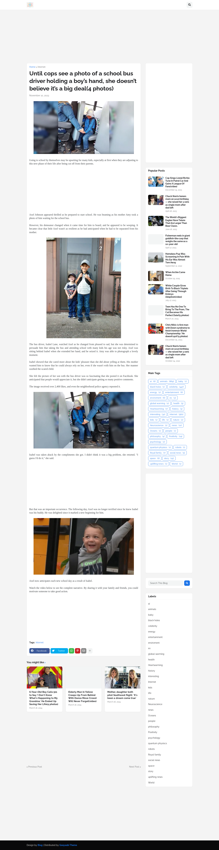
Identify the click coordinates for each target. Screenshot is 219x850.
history (177, 409)
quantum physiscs (160, 447)
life (165, 420)
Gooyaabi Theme (68, 845)
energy (155, 392)
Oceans (155, 431)
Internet (41, 67)
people (170, 431)
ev (173, 398)
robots (180, 447)
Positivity (175, 436)
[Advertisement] (110, 36)
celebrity (176, 387)
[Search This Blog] (165, 583)
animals (167, 381)
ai (153, 381)
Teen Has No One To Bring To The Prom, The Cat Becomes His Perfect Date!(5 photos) (177, 311)
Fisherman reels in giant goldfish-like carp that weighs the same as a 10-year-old (177, 240)
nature (178, 420)
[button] (190, 5)
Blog (40, 845)
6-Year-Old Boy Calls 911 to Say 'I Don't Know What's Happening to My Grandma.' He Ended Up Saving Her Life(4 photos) (43, 698)
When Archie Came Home (175, 273)
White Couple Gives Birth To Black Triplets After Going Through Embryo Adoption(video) (176, 291)
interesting (157, 414)
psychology (157, 442)
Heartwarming (159, 409)
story (169, 458)
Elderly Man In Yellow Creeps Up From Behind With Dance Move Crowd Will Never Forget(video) (82, 697)
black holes (157, 387)
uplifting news (158, 464)
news (177, 425)
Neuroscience (158, 425)
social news (177, 453)
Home (32, 67)
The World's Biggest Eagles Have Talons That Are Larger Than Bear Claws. (176, 221)
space (155, 458)
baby (182, 381)
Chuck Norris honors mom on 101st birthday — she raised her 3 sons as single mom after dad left (177, 202)
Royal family (157, 453)
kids (153, 420)
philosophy (157, 436)
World (176, 464)
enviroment (157, 398)
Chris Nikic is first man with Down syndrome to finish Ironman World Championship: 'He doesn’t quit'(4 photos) (177, 331)
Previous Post (35, 766)
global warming (159, 403)
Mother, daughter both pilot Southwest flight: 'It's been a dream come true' (122, 695)
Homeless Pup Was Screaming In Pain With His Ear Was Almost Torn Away (177, 258)
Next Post (134, 766)
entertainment (174, 392)
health (178, 403)
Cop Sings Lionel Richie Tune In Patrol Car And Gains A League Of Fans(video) (177, 182)
